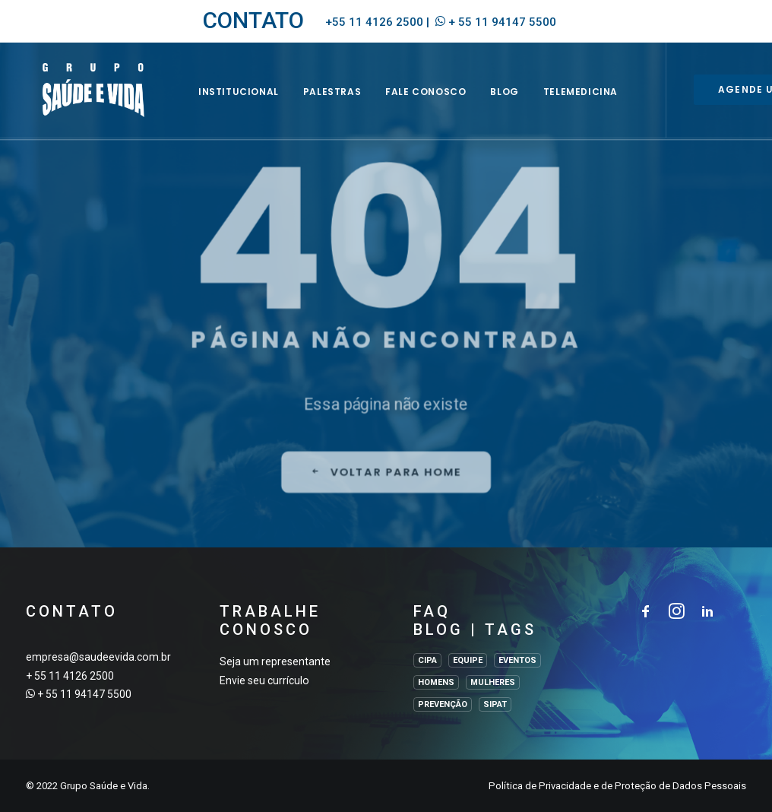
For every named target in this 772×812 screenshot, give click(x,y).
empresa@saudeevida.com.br (98, 657)
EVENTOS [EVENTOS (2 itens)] (517, 660)
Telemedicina (602, 103)
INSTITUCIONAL (260, 103)
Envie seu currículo (264, 680)
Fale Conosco (448, 103)
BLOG (527, 103)
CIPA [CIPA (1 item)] (427, 660)
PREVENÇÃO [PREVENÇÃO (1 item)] (442, 704)
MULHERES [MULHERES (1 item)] (492, 682)
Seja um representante (275, 661)
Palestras (354, 103)
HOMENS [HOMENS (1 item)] (436, 682)
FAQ (432, 611)
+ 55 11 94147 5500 (502, 22)
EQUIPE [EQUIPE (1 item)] (467, 660)
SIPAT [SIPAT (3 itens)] (495, 704)
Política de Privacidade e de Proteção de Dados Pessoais (617, 785)
